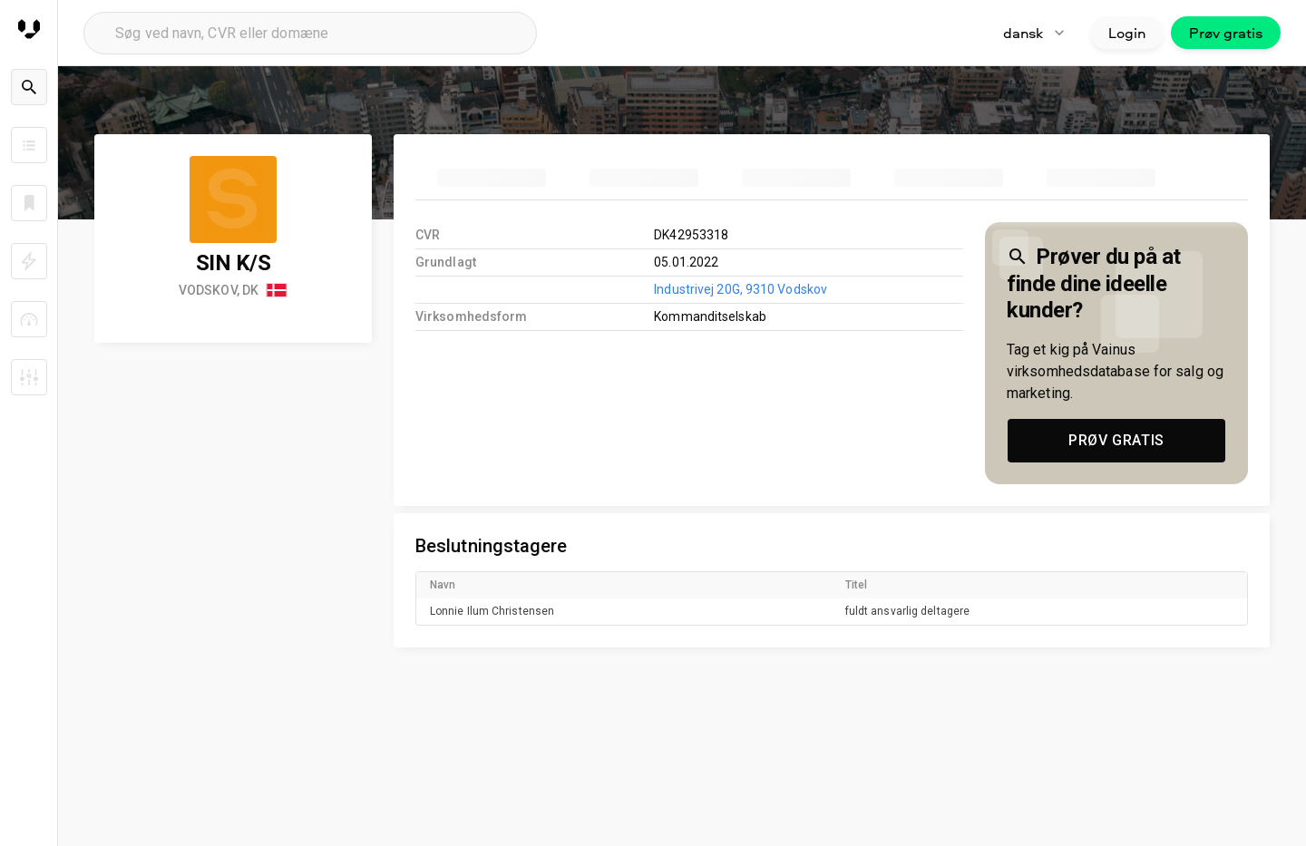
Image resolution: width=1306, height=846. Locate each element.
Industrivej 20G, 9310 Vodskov (740, 289)
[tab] (491, 177)
